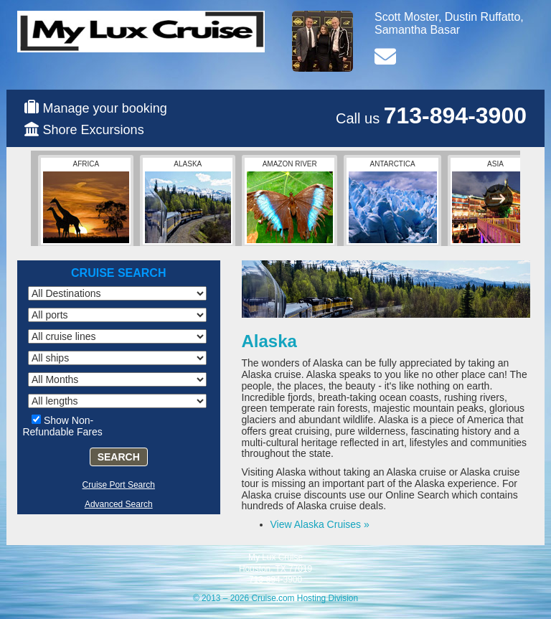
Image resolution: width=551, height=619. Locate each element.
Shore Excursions (93, 130)
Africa (86, 201)
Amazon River (290, 201)
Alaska (188, 201)
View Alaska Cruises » (319, 524)
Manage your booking (105, 108)
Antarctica (393, 201)
